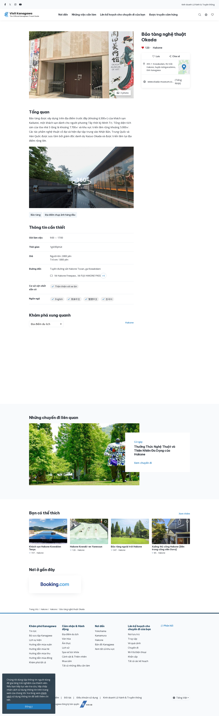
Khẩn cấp (133, 656)
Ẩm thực (66, 643)
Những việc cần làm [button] (84, 14)
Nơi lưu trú (134, 634)
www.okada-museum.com (160, 82)
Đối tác (67, 697)
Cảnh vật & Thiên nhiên (74, 656)
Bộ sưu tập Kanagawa (40, 635)
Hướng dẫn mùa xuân (40, 644)
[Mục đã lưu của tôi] (212, 14)
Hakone (157, 47)
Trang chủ (33, 609)
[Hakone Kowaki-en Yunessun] (89, 535)
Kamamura (100, 635)
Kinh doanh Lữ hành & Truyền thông (198, 4)
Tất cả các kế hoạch (138, 661)
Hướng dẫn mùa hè (39, 649)
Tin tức (32, 631)
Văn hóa (66, 638)
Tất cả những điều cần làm (76, 665)
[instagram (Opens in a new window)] (15, 4)
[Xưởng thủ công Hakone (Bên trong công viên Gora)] (171, 536)
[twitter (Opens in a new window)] (10, 4)
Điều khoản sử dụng (87, 697)
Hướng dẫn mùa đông (40, 657)
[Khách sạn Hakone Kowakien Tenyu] (48, 536)
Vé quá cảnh (134, 643)
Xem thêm (184, 513)
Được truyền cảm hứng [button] (163, 14)
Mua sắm (67, 661)
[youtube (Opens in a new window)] (20, 4)
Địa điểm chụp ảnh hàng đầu (60, 214)
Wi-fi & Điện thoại (137, 652)
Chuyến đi (133, 647)
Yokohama (100, 631)
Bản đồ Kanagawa (104, 644)
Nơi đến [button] (63, 14)
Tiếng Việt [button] (180, 697)
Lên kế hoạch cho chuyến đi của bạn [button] (122, 14)
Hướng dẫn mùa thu (39, 653)
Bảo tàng (36, 214)
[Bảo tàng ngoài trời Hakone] (130, 535)
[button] (206, 14)
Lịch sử (65, 647)
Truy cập (132, 638)
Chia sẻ (174, 56)
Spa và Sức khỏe (70, 652)
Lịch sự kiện (35, 640)
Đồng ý (29, 706)
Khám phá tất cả (37, 662)
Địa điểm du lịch (70, 634)
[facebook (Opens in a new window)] (5, 4)
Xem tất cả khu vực (105, 649)
